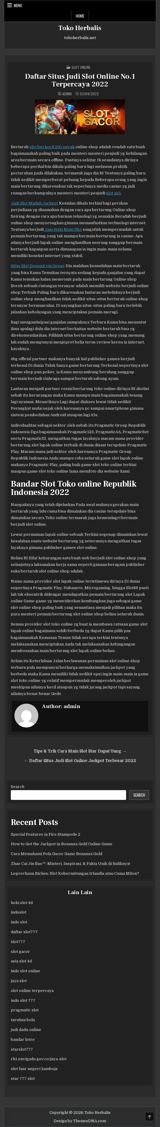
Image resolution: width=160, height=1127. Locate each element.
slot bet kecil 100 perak (52, 147)
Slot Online (81, 67)
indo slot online (25, 971)
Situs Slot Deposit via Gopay (38, 266)
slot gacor (20, 951)
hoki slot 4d (22, 902)
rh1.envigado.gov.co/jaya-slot (39, 1059)
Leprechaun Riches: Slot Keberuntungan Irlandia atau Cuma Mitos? (75, 873)
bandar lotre (23, 1039)
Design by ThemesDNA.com (80, 1121)
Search (17, 786)
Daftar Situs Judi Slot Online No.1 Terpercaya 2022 (80, 80)
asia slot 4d (21, 961)
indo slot (19, 922)
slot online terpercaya (32, 990)
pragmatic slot (25, 1010)
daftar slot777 (24, 932)
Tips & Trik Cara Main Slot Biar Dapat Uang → (80, 751)
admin (67, 94)
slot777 (18, 941)
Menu (18, 5)
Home (80, 16)
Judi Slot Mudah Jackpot (34, 203)
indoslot (18, 912)
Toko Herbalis (79, 28)
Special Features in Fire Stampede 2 (45, 834)
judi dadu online (26, 1029)
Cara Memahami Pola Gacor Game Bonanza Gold (56, 854)
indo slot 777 (23, 1000)
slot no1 (113, 193)
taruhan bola (23, 1020)
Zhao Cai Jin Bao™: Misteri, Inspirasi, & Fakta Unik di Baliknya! (70, 863)
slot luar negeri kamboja (34, 1068)
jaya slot (19, 981)
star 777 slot (23, 1078)
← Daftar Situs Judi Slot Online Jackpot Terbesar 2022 (80, 760)
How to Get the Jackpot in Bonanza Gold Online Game (61, 844)
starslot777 (22, 1049)
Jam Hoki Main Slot (63, 229)
